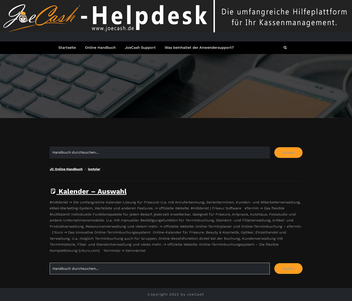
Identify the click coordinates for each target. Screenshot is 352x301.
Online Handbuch (100, 47)
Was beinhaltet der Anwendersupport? (199, 47)
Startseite (67, 47)
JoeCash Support (140, 47)
